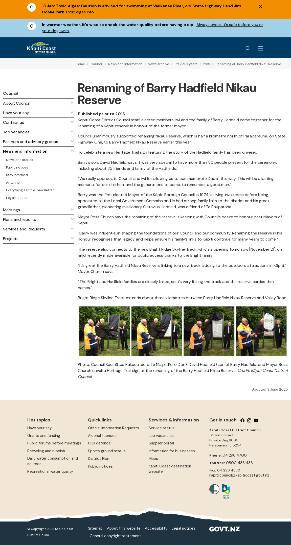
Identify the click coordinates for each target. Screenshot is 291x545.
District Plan (98, 458)
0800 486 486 (239, 462)
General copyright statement (115, 535)
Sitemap (95, 528)
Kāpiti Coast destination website (170, 469)
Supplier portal (161, 443)
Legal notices (183, 528)
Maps (153, 458)
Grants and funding (43, 435)
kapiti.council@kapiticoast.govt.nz (239, 475)
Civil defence (99, 443)
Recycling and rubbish (46, 451)
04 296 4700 (234, 455)
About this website (124, 528)
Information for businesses (172, 451)
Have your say (39, 428)
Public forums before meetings (54, 443)
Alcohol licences (102, 435)
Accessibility (156, 528)
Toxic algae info (79, 12)
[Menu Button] (260, 48)
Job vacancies (161, 435)
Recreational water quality (50, 471)
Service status (161, 428)
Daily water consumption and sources (52, 461)
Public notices (100, 466)
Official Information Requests (113, 428)
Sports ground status (107, 451)
